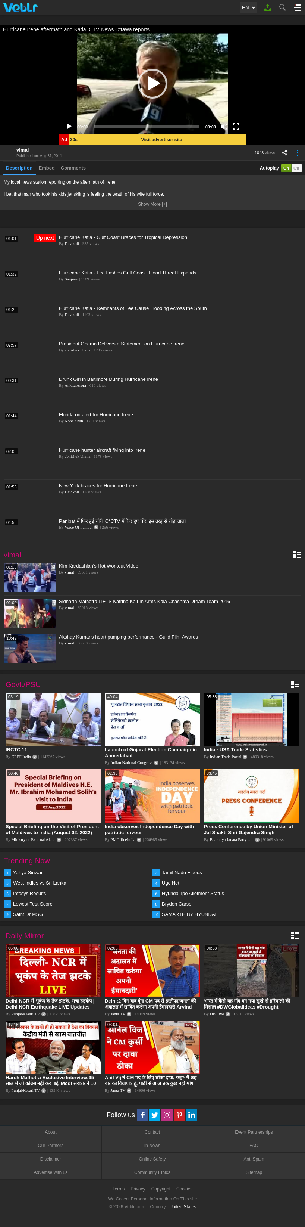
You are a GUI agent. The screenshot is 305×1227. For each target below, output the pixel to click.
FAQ (253, 1145)
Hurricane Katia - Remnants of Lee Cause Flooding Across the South (133, 308)
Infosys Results (29, 893)
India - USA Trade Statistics (235, 749)
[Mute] (224, 126)
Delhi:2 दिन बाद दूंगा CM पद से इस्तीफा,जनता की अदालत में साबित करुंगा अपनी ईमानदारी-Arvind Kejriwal (150, 1007)
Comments (73, 168)
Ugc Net (170, 883)
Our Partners (50, 1145)
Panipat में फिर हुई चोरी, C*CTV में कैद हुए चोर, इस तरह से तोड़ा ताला (122, 521)
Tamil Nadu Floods (182, 872)
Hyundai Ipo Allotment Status (193, 893)
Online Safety (152, 1159)
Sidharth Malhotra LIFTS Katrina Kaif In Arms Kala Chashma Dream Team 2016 (144, 601)
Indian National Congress (131, 762)
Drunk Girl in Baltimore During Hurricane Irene (108, 379)
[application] (152, 83)
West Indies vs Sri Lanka (39, 883)
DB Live (217, 1014)
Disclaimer (50, 1159)
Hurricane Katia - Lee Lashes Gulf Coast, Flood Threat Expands (127, 273)
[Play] (69, 126)
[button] (152, 84)
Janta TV (118, 1014)
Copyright (160, 1189)
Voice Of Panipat (78, 527)
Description (19, 168)
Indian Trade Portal (226, 756)
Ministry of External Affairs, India (40, 839)
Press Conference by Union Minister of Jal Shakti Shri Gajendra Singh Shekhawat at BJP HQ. (248, 832)
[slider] (146, 126)
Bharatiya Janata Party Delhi (233, 839)
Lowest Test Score (33, 904)
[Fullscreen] (236, 126)
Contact (152, 1132)
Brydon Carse (176, 904)
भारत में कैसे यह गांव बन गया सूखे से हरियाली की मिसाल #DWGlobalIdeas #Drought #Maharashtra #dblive (247, 1007)
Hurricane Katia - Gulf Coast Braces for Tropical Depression (123, 237)
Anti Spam (253, 1159)
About (50, 1132)
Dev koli (72, 243)
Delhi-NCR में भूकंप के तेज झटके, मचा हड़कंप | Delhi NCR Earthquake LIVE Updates (50, 1004)
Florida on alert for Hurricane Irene (96, 414)
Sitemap (254, 1172)
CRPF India (21, 756)
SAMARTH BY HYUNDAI (189, 914)
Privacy (138, 1189)
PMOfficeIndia (123, 839)
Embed (47, 168)
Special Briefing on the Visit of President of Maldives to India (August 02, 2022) (52, 829)
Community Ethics (152, 1172)
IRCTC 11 (16, 749)
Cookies (184, 1189)
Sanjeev (71, 279)
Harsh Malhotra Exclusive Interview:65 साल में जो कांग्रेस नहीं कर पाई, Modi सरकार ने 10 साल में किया (51, 1083)
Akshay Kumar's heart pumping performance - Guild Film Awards (128, 637)
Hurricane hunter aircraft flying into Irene (102, 450)
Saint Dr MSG (28, 914)
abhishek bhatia (78, 350)
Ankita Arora (75, 385)
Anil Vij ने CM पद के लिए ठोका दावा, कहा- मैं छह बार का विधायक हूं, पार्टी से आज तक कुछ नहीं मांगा (150, 1080)
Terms (119, 1189)
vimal (22, 150)
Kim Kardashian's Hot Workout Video (98, 566)
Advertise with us (50, 1172)
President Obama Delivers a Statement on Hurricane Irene (122, 344)
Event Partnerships (254, 1132)
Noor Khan (74, 421)
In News (152, 1145)
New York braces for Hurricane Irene (98, 485)
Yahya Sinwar (28, 872)
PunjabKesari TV (26, 1014)
